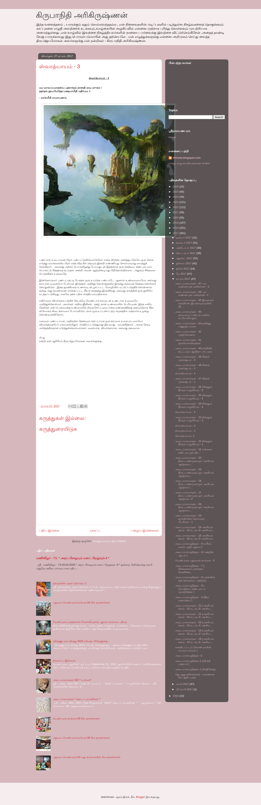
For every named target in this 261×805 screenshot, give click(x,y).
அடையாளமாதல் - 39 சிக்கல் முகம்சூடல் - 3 (192, 358)
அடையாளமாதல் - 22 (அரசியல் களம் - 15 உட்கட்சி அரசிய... (194, 607)
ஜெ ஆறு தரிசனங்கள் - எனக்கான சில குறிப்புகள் (195, 676)
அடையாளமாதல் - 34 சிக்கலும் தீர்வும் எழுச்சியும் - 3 (193, 405)
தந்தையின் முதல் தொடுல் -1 (69, 583)
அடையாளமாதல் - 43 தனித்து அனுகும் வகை (193, 325)
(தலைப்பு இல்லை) (64, 660)
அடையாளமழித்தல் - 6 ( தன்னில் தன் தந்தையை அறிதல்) (195, 579)
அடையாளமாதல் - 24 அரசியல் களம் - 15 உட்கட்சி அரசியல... (194, 529)
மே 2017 (181, 273)
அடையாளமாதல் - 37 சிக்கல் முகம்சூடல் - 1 (192, 380)
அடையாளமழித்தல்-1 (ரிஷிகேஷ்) (195, 669)
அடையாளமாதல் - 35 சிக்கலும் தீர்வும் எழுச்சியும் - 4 (193, 397)
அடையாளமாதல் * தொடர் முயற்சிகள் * (76, 699)
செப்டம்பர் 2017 (186, 253)
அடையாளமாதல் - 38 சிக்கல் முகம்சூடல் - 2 (192, 366)
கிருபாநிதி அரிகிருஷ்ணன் (82, 15)
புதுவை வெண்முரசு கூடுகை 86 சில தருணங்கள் (81, 737)
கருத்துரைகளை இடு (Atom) (109, 541)
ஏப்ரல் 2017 (183, 278)
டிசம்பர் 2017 (184, 237)
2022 (176, 207)
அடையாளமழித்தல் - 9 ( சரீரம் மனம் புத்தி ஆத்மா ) (193, 545)
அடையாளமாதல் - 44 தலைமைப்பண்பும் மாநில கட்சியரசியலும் (192, 315)
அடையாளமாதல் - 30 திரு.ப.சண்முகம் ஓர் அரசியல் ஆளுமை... (194, 461)
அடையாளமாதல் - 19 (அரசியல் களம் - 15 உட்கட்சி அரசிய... (194, 632)
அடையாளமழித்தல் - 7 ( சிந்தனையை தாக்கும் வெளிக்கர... (189, 569)
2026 (176, 186)
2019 (176, 222)
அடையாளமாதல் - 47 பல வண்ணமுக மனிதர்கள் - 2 (192, 285)
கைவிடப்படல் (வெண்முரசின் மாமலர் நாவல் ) (193, 649)
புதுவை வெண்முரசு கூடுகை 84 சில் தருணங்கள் (81, 602)
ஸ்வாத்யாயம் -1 (185, 435)
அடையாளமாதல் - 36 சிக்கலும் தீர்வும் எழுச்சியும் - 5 (193, 388)
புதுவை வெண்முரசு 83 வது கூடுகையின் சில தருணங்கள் (87, 757)
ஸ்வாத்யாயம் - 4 (185, 373)
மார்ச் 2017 (183, 684)
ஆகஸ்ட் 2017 (184, 258)
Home (172, 137)
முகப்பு (95, 530)
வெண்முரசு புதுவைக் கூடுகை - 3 (194, 560)
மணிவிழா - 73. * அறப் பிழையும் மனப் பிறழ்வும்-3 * (72, 558)
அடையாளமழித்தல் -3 (188, 655)
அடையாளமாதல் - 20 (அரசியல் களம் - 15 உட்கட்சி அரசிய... (194, 624)
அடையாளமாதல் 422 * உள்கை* (72, 679)
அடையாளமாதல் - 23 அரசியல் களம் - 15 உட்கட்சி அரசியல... (194, 537)
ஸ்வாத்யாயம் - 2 (185, 430)
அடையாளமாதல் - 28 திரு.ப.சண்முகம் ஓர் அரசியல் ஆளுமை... (194, 484)
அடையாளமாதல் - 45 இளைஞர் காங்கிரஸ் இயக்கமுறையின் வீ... (194, 303)
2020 (176, 217)
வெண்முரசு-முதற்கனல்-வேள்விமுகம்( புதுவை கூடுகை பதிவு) (90, 621)
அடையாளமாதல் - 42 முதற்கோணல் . (188, 333)
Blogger (140, 796)
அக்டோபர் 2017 (186, 247)
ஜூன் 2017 (183, 268)
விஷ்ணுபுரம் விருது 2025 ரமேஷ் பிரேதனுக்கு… (81, 641)
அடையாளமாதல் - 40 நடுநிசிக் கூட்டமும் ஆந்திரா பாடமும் (193, 350)
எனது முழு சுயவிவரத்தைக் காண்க (189, 163)
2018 (176, 227)
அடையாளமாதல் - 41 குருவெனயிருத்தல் (188, 341)
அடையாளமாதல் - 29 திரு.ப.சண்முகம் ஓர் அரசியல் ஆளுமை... (194, 472)
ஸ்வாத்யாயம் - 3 (185, 425)
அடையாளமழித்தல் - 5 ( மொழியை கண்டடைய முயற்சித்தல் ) (190, 588)
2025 (176, 191)
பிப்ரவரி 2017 (185, 689)
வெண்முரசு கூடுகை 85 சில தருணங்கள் (76, 718)
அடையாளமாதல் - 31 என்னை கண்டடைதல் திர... (193, 451)
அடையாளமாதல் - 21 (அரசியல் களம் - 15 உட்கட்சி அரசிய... (194, 615)
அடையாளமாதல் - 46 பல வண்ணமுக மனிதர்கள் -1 (191, 293)
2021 (176, 212)
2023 (176, 202)
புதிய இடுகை (49, 530)
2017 (176, 233)
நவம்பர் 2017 (184, 242)
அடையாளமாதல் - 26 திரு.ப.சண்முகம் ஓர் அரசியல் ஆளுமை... (194, 507)
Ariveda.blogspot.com (187, 157)
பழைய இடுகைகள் (145, 530)
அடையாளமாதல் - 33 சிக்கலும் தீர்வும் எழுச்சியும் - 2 (193, 419)
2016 (176, 695)
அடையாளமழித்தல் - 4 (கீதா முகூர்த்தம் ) (192, 599)
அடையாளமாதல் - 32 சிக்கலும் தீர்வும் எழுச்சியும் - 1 (193, 443)
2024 (176, 196)
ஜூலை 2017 (184, 263)
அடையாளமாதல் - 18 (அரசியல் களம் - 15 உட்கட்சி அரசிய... (194, 640)
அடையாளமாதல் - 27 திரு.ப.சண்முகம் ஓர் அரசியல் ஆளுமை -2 (194, 495)
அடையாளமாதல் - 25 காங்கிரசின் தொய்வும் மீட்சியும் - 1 (190, 518)
